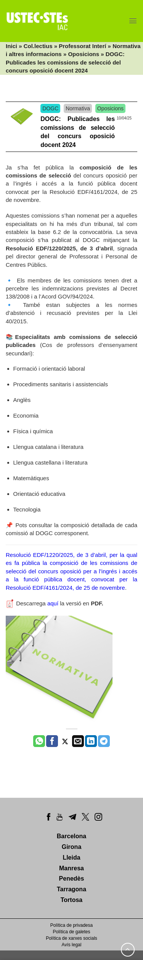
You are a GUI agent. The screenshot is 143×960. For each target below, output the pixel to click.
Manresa (71, 868)
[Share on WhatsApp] (39, 741)
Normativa (78, 108)
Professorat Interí (82, 46)
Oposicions (83, 54)
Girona (72, 847)
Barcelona (71, 836)
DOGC (50, 108)
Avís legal (72, 944)
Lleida (71, 857)
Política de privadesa (71, 925)
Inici (11, 46)
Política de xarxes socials (71, 938)
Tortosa (71, 900)
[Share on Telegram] (104, 741)
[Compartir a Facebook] (52, 741)
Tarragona (71, 889)
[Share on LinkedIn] (91, 741)
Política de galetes (71, 931)
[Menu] (133, 21)
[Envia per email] (78, 741)
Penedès (71, 878)
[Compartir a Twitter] (65, 741)
